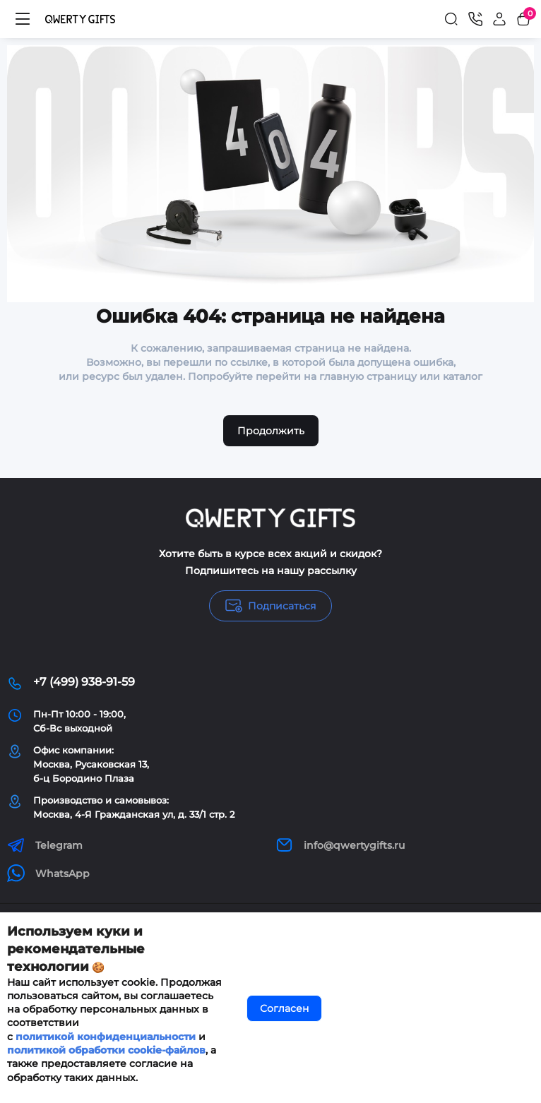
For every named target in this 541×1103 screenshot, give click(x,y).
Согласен (284, 1008)
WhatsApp (48, 873)
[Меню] (22, 19)
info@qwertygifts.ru (340, 845)
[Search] (451, 19)
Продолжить (270, 430)
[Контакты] (475, 19)
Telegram (45, 845)
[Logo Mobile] (80, 19)
